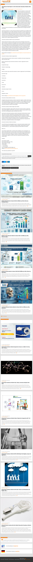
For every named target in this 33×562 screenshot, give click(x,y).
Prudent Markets (4, 381)
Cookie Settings (28, 559)
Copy (29, 156)
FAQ (1, 559)
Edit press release (14, 167)
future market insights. (5, 488)
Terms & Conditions (11, 559)
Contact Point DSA (17, 559)
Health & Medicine (7, 198)
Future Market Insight (4, 452)
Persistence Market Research (5, 345)
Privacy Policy (6, 559)
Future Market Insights (5, 199)
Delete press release (6, 167)
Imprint (3, 559)
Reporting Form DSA (22, 559)
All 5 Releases (4, 316)
